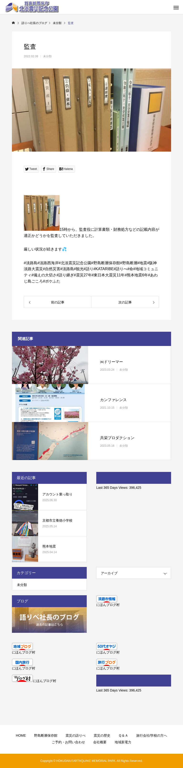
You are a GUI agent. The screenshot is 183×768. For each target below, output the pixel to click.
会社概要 (100, 742)
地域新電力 (123, 742)
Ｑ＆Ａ (123, 735)
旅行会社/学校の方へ (151, 735)
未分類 (47, 56)
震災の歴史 (102, 735)
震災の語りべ (76, 735)
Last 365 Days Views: (112, 488)
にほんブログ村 (108, 605)
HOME (21, 735)
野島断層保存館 (45, 735)
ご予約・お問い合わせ (68, 742)
